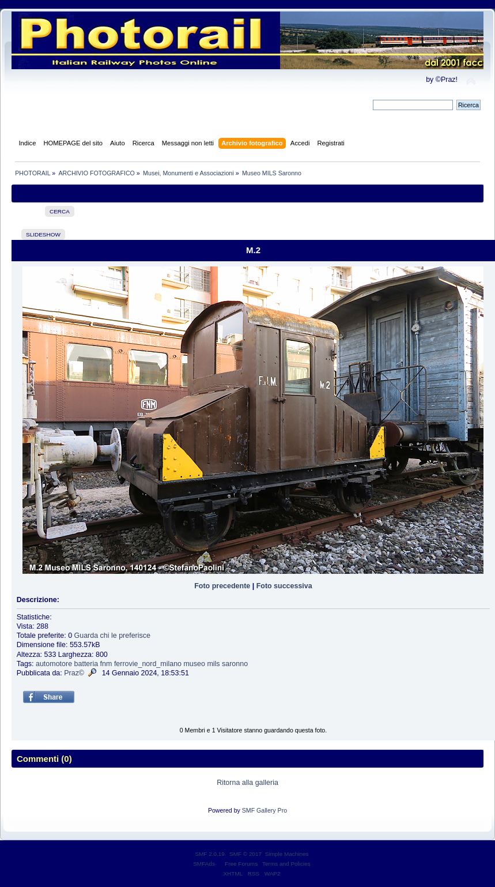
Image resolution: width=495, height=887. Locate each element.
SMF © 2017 (245, 854)
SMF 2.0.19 (210, 854)
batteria (86, 664)
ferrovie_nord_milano (148, 664)
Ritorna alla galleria (247, 783)
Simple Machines (287, 854)
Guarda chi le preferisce (112, 636)
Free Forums (241, 863)
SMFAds (204, 863)
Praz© (74, 673)
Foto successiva (284, 586)
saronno (235, 664)
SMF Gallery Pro (264, 810)
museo (194, 664)
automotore (54, 664)
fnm (106, 664)
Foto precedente (222, 586)
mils (213, 664)
